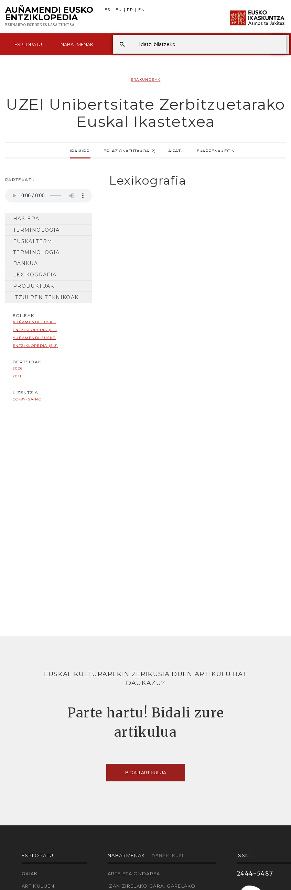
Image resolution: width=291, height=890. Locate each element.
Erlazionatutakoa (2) (129, 150)
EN (141, 10)
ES (107, 10)
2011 (17, 376)
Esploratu (28, 44)
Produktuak (33, 286)
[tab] (194, 180)
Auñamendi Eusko (49, 17)
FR (130, 10)
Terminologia (36, 230)
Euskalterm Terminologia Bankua (36, 252)
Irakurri (80, 150)
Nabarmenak (77, 44)
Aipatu (176, 150)
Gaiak (30, 873)
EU (119, 10)
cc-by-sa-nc (27, 399)
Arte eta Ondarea (134, 873)
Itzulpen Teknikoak (45, 297)
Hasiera (26, 219)
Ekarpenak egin (216, 150)
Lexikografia (34, 275)
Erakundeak (146, 79)
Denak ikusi (167, 855)
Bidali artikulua (145, 772)
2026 (18, 368)
